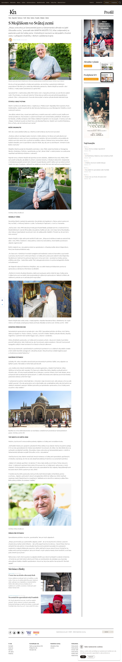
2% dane (11, 651)
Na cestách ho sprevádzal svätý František (23, 597)
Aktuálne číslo (54, 646)
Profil (24, 18)
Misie (28, 18)
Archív (106, 632)
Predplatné (114, 2)
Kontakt (10, 646)
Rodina (32, 18)
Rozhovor (20, 18)
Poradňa (37, 18)
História (10, 653)
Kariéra (10, 649)
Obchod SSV (99, 2)
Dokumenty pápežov (78, 646)
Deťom (47, 18)
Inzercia (92, 2)
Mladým (42, 18)
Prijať (83, 656)
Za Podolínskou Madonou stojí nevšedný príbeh (99, 156)
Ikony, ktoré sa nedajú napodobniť (95, 149)
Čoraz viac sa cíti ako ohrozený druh (21, 575)
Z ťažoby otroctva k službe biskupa (95, 163)
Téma (9, 18)
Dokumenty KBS (76, 651)
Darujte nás (32, 649)
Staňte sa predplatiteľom (91, 79)
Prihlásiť (107, 2)
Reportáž (14, 18)
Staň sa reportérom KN (36, 646)
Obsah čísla (88, 66)
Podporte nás (33, 648)
